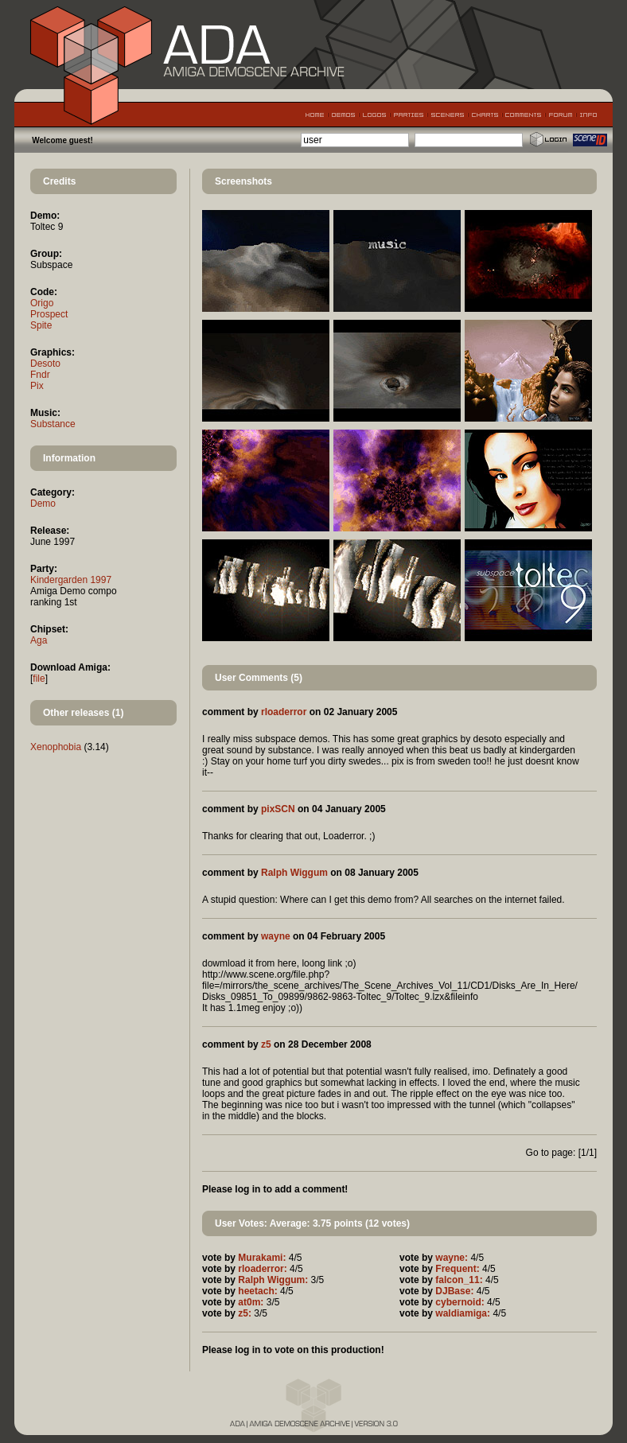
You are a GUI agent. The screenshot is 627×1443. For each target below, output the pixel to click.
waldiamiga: (462, 1313)
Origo (41, 303)
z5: (244, 1313)
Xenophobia (55, 747)
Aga (38, 640)
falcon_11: (458, 1279)
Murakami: (262, 1257)
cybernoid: (459, 1302)
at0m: (250, 1302)
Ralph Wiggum (294, 872)
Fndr (40, 374)
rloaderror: (262, 1268)
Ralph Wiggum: (273, 1279)
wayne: (451, 1257)
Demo (43, 503)
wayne (275, 936)
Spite (41, 325)
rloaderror (283, 712)
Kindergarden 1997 (70, 579)
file (39, 678)
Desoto (45, 363)
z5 (266, 1044)
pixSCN (278, 809)
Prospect (49, 314)
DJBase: (454, 1291)
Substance (53, 424)
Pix (37, 385)
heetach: (257, 1291)
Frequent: (457, 1268)
